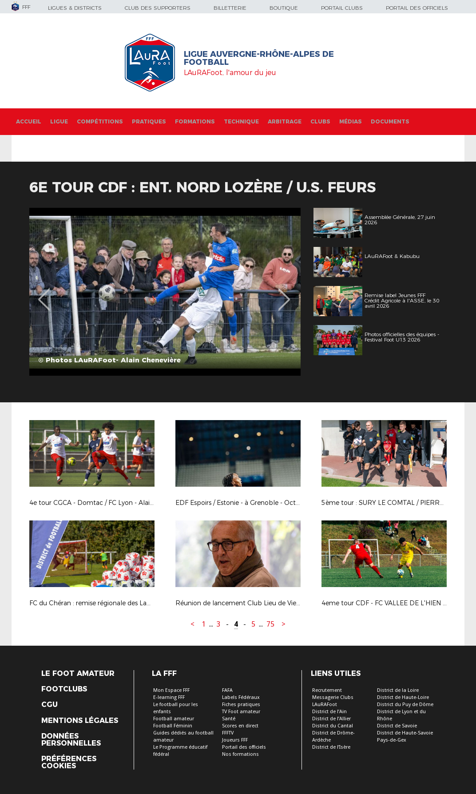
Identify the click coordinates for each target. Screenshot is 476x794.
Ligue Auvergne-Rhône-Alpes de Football (259, 58)
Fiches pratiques (241, 704)
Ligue (59, 121)
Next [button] (284, 293)
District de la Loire (398, 690)
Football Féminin (172, 726)
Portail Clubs (342, 7)
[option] (165, 292)
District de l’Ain (329, 712)
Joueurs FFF (235, 740)
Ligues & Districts (75, 7)
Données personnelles (71, 740)
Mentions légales (79, 720)
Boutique (284, 7)
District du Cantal (332, 726)
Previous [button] (44, 293)
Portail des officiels (417, 7)
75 (270, 624)
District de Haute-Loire (403, 697)
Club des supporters (157, 7)
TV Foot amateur (241, 712)
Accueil (28, 121)
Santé (228, 719)
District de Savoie (397, 726)
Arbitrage (284, 121)
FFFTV (228, 733)
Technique (241, 121)
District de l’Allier (331, 719)
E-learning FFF (169, 697)
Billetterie (230, 7)
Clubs (320, 121)
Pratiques (149, 121)
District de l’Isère (331, 747)
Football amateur (173, 719)
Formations (195, 121)
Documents (390, 121)
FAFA (227, 690)
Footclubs (64, 689)
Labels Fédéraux (241, 697)
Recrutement (327, 690)
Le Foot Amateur (78, 673)
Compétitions (100, 121)
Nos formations (240, 754)
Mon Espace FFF (171, 690)
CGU (49, 704)
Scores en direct (240, 726)
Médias (350, 121)
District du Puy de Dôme (405, 704)
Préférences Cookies (68, 762)
